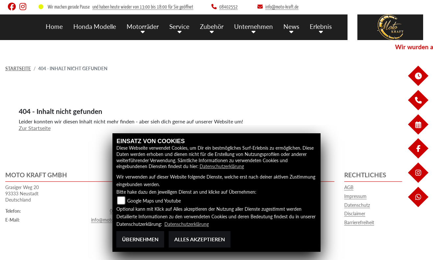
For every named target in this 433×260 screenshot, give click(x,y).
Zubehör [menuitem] (212, 26)
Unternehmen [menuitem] (253, 26)
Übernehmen (140, 239)
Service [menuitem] (179, 26)
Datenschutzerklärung (222, 166)
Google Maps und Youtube (154, 201)
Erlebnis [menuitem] (321, 26)
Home (54, 26)
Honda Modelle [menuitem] (94, 26)
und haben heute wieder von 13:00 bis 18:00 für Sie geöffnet (142, 7)
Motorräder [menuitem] (143, 26)
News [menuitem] (291, 26)
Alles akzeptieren (199, 239)
